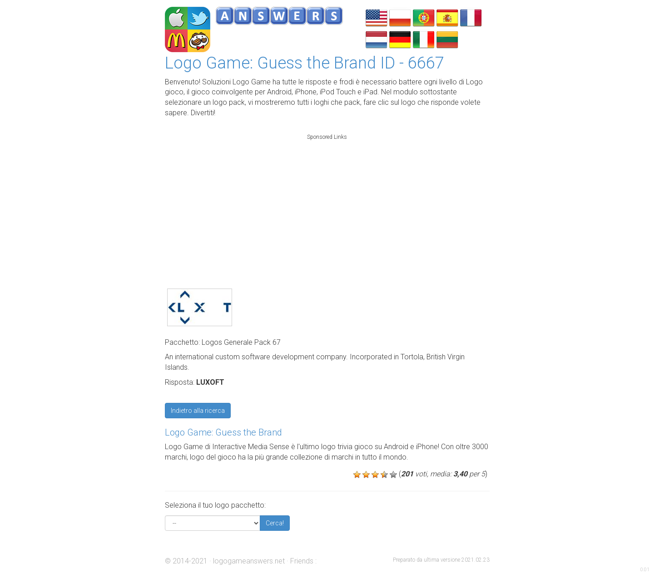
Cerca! (275, 523)
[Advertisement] (327, 201)
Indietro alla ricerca (198, 410)
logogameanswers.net (249, 561)
